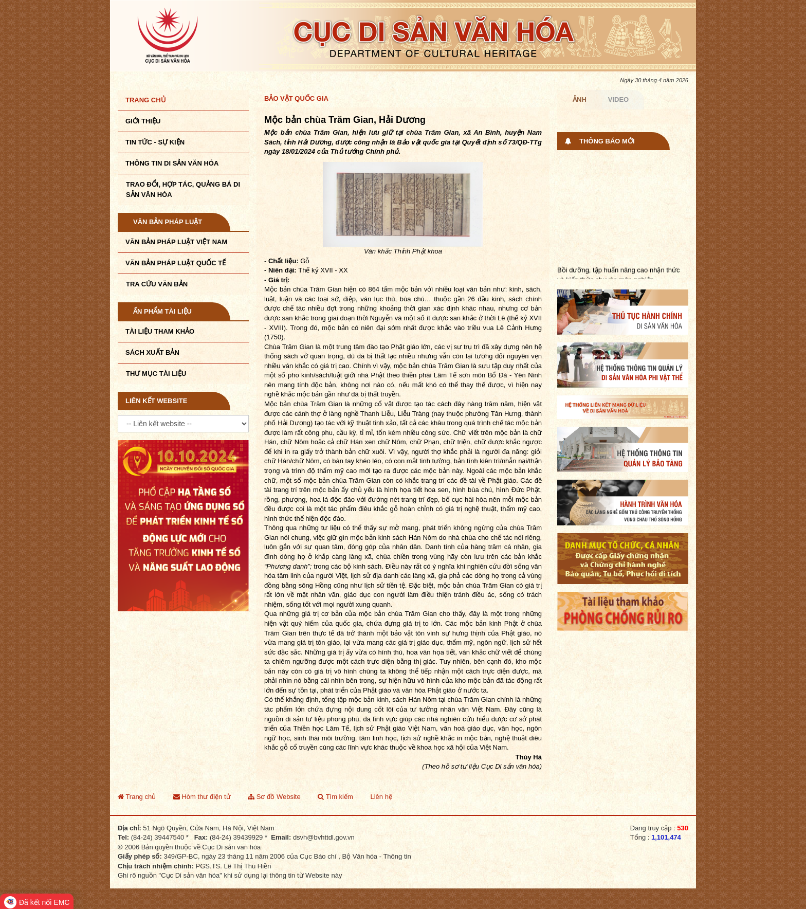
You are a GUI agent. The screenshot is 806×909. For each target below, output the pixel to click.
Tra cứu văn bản (157, 284)
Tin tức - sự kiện (155, 142)
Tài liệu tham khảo (159, 331)
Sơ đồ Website (274, 797)
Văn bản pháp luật (167, 222)
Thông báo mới (607, 141)
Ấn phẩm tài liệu (162, 311)
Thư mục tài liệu (156, 373)
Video (618, 99)
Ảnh (580, 99)
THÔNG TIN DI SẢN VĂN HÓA (171, 163)
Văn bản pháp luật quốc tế (175, 263)
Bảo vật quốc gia (296, 98)
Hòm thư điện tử (202, 797)
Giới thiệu (142, 121)
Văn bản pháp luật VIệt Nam (176, 242)
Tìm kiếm (335, 797)
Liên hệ (381, 797)
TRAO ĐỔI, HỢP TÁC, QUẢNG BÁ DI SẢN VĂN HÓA (183, 189)
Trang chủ (145, 100)
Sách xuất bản (152, 352)
